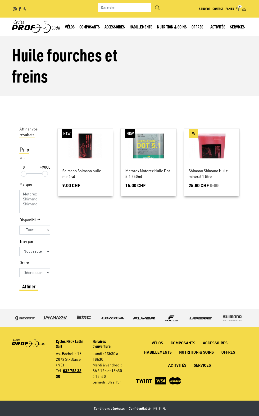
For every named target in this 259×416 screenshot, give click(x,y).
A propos (204, 8)
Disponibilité (30, 219)
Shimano (35, 199)
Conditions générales (109, 408)
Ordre (24, 262)
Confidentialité (139, 408)
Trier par (26, 241)
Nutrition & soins (172, 26)
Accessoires (115, 26)
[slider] (24, 173)
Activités (217, 26)
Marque (25, 184)
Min (22, 158)
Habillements (141, 26)
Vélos (70, 26)
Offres (197, 26)
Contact (218, 8)
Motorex (35, 194)
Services (237, 26)
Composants (89, 26)
